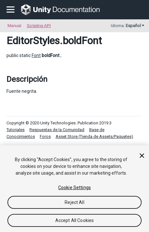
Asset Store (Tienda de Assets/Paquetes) (94, 136)
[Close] (142, 156)
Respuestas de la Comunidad (56, 129)
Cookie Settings (74, 187)
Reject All (74, 202)
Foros (45, 136)
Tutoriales (15, 129)
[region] (74, 188)
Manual (14, 25)
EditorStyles (33, 40)
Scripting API (39, 25)
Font (36, 55)
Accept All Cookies (74, 220)
